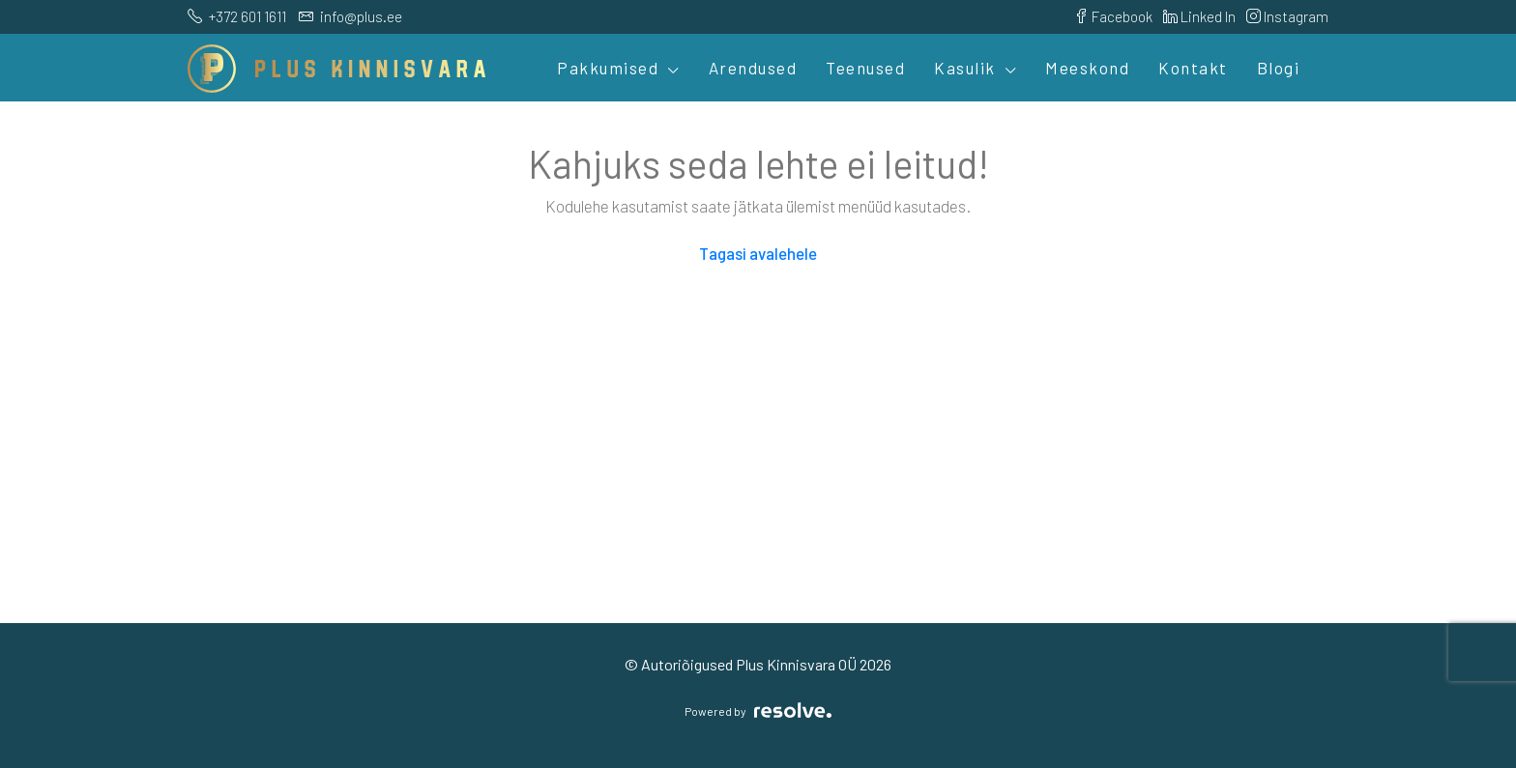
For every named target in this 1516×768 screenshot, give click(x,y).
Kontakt (1193, 67)
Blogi (1278, 67)
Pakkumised (607, 67)
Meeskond (1087, 67)
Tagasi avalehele (758, 253)
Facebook (1113, 16)
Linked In (1199, 16)
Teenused (865, 67)
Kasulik (965, 67)
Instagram (1287, 16)
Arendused (753, 67)
